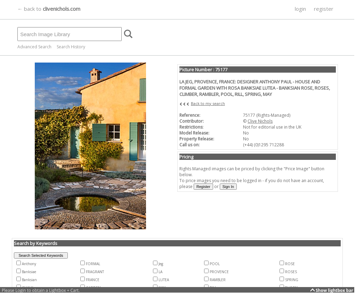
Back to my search (208, 103)
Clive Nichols (260, 121)
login (300, 8)
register (323, 8)
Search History (71, 47)
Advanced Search (34, 47)
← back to (48, 8)
